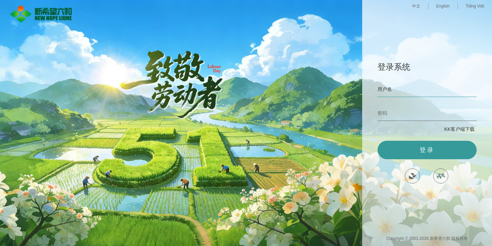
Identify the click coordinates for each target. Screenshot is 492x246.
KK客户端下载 (459, 129)
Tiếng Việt (475, 6)
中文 (416, 6)
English (443, 6)
